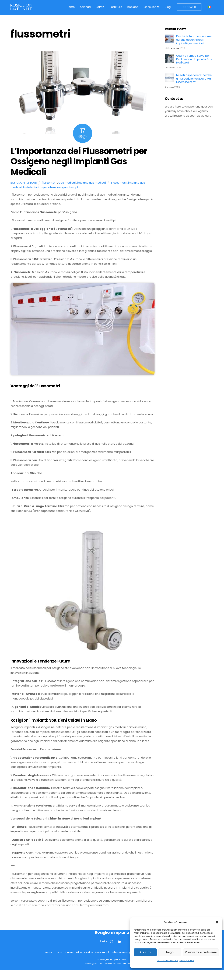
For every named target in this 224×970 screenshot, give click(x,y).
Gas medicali (67, 183)
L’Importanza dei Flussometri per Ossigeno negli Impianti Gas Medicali (78, 161)
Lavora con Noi (64, 952)
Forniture (116, 7)
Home (70, 7)
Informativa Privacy (167, 960)
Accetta (145, 952)
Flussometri (119, 183)
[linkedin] (119, 941)
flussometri (49, 183)
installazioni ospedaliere (39, 187)
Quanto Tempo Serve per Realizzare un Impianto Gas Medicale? (194, 59)
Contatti (189, 7)
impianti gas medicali (91, 183)
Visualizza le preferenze (201, 952)
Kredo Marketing (129, 963)
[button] (217, 922)
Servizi (100, 7)
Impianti (132, 7)
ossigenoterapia (68, 187)
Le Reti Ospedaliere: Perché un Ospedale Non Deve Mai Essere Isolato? (194, 78)
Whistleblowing (121, 952)
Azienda (85, 7)
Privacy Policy (187, 960)
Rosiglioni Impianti (23, 183)
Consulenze (152, 7)
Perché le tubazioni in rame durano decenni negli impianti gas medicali (194, 40)
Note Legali (102, 952)
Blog (168, 7)
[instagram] (111, 941)
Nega (170, 952)
